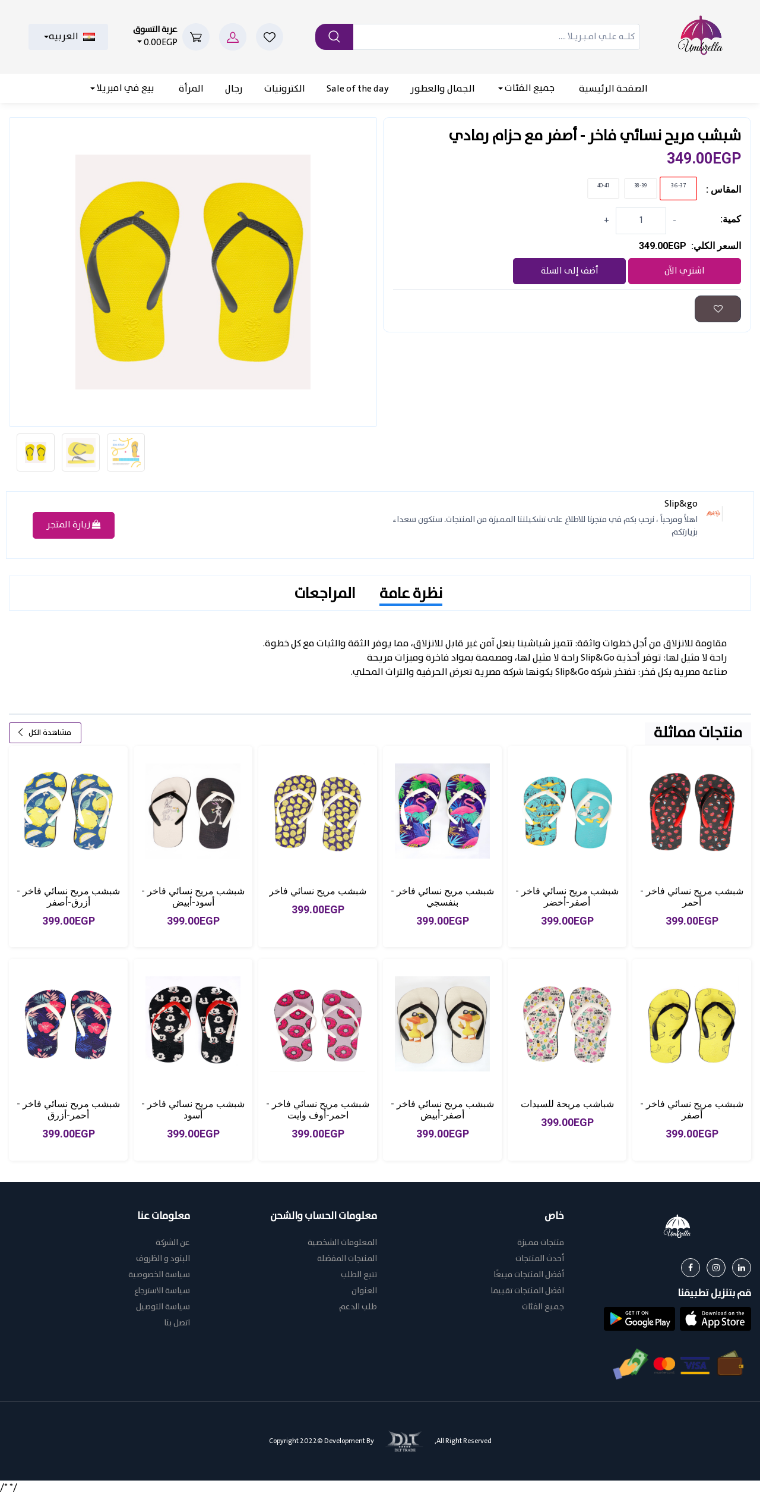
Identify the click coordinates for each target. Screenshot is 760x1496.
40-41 (603, 186)
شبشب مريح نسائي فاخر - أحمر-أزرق (68, 1110)
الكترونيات (284, 88)
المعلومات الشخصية (342, 1244)
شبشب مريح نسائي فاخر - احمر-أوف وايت (317, 1110)
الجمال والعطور (442, 88)
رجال (234, 88)
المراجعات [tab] (325, 595)
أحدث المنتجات (539, 1260)
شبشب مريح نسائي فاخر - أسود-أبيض (193, 898)
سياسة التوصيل (163, 1308)
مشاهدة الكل (44, 734)
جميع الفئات (529, 88)
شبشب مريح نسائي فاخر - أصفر (691, 1110)
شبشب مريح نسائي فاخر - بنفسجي (442, 898)
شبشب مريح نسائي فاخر (317, 892)
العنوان (364, 1292)
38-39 (641, 186)
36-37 (678, 186)
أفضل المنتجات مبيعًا (528, 1276)
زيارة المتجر (73, 526)
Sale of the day (358, 88)
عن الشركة (173, 1244)
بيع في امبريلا (124, 88)
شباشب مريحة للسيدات (567, 1105)
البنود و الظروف (163, 1260)
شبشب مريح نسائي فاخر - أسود (193, 1110)
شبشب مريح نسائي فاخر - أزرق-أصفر (68, 898)
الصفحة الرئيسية (613, 88)
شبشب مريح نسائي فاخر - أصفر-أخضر (567, 898)
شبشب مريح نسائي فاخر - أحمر (691, 898)
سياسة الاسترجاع (162, 1292)
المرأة (191, 88)
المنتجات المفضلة (347, 1260)
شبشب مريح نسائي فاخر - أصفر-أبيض (442, 1110)
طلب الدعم (358, 1308)
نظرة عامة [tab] (410, 595)
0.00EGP (155, 37)
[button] (715, 1319)
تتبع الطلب (359, 1276)
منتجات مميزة (540, 1244)
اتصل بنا (177, 1324)
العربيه (72, 37)
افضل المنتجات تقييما (527, 1292)
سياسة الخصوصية (159, 1276)
